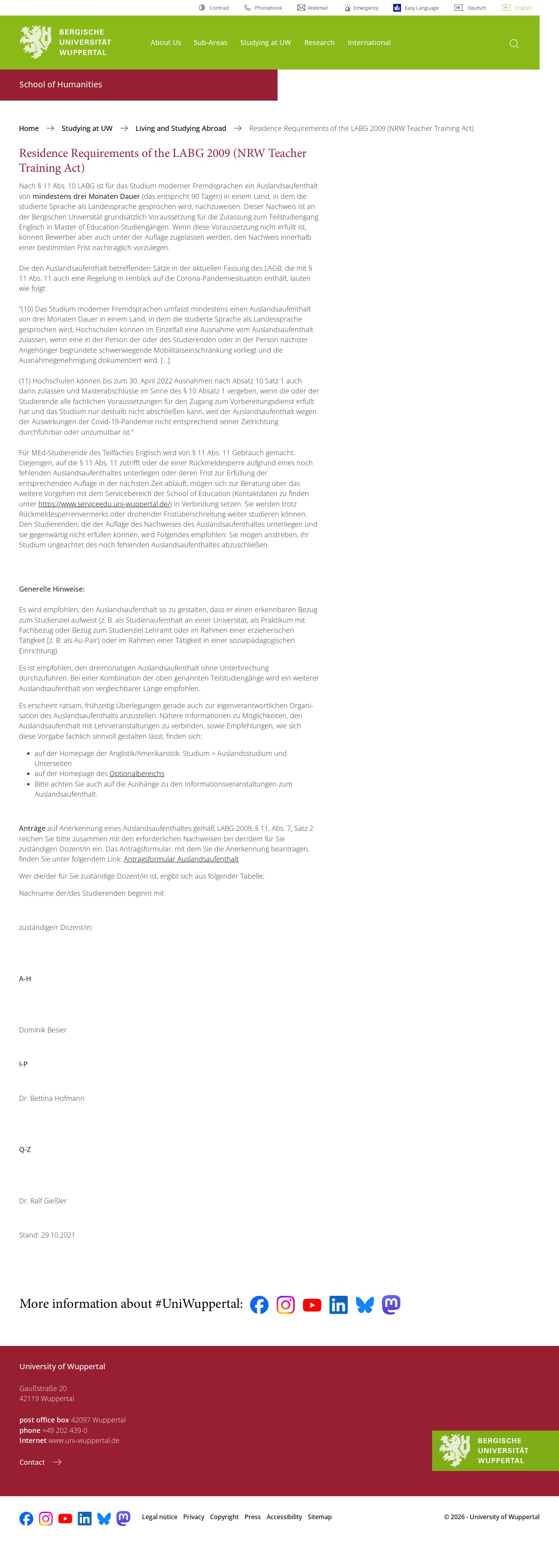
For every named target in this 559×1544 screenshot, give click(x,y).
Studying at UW (265, 42)
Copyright (224, 1517)
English (524, 7)
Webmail (318, 7)
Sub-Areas (210, 42)
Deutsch (477, 7)
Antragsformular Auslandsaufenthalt (181, 858)
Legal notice (159, 1517)
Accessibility (284, 1517)
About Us (166, 42)
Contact (33, 1462)
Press (253, 1517)
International (369, 42)
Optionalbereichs (136, 773)
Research (319, 42)
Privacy (193, 1517)
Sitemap (320, 1517)
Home (30, 128)
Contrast (219, 7)
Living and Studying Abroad (181, 128)
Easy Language (422, 7)
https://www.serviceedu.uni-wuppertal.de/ (104, 503)
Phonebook (268, 7)
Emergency (366, 7)
